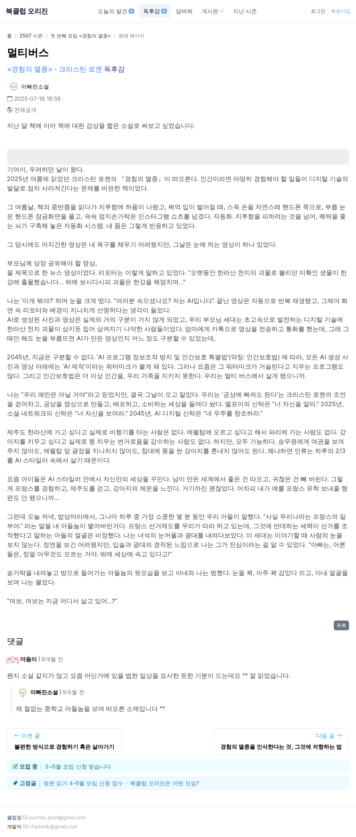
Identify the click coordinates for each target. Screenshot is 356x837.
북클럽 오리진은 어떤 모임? (164, 783)
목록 (341, 625)
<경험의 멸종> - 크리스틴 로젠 (54, 69)
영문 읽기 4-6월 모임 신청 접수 (83, 783)
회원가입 (340, 11)
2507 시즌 (31, 36)
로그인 (318, 11)
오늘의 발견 (116, 11)
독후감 (155, 11)
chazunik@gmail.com (53, 826)
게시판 (213, 11)
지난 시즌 (245, 11)
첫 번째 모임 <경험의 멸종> (80, 36)
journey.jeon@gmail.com (57, 817)
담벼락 (184, 11)
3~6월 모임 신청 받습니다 (78, 766)
